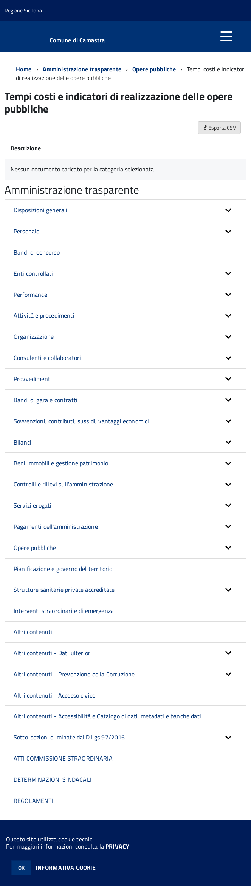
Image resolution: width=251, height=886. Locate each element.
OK (21, 868)
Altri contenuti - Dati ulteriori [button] (53, 653)
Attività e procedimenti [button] (44, 315)
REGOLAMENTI (33, 800)
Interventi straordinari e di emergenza (64, 610)
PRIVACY (117, 846)
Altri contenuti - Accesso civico (54, 695)
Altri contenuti (33, 631)
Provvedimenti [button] (33, 378)
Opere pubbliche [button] (35, 547)
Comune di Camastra (77, 40)
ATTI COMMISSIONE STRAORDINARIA (63, 758)
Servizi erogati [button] (32, 505)
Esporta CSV (219, 127)
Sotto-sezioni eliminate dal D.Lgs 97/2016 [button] (69, 737)
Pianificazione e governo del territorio (63, 568)
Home (24, 69)
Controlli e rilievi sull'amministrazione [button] (63, 484)
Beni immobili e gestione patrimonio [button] (61, 463)
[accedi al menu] (226, 36)
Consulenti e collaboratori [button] (47, 357)
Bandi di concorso (37, 252)
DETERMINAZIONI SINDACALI (52, 779)
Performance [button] (30, 294)
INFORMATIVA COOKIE (66, 867)
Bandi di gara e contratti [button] (45, 399)
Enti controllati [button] (33, 273)
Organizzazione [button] (34, 336)
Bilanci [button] (22, 442)
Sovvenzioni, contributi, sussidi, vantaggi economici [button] (81, 421)
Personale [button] (26, 231)
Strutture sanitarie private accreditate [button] (64, 589)
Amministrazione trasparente (82, 69)
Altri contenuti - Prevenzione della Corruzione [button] (74, 674)
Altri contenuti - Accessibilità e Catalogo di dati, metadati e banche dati (107, 716)
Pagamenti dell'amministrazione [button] (56, 526)
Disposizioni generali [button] (40, 210)
